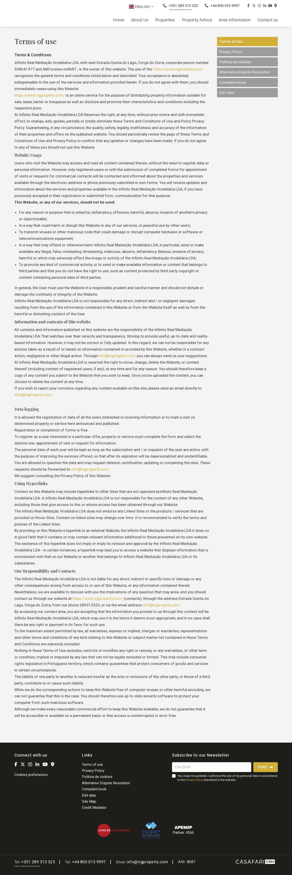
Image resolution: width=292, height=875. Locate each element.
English (141, 7)
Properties (165, 20)
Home (118, 20)
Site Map (89, 801)
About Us (139, 20)
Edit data (226, 92)
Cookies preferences (31, 775)
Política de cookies (235, 62)
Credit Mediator (94, 807)
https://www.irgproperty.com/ (178, 69)
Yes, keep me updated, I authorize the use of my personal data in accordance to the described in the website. (227, 778)
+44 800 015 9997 (222, 6)
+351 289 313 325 (180, 7)
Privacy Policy (230, 52)
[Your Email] (211, 767)
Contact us (268, 20)
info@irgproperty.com (118, 356)
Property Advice (197, 20)
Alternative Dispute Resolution (244, 72)
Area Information (235, 20)
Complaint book (232, 82)
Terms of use (231, 41)
